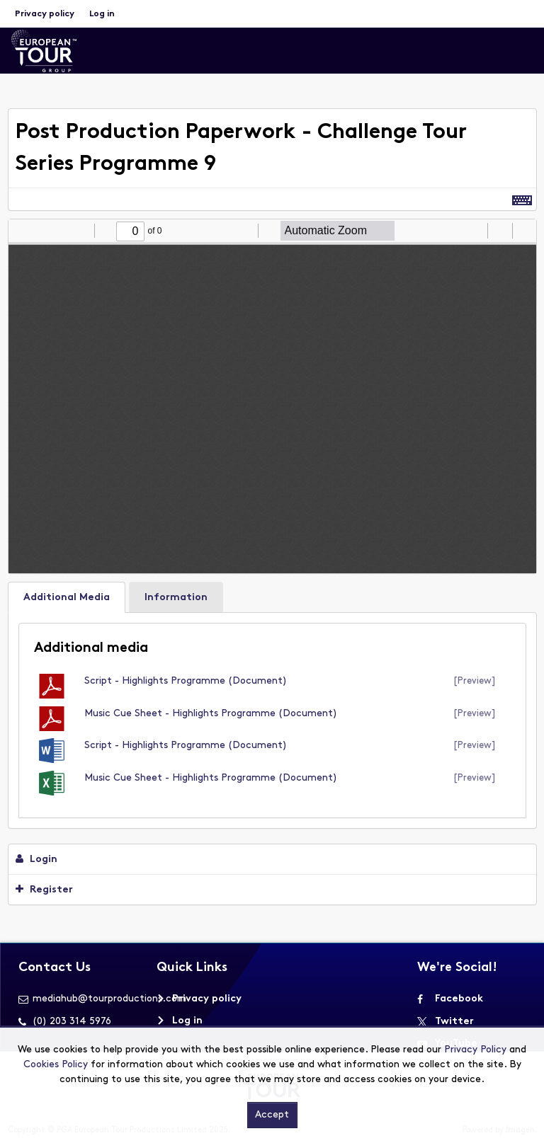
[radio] (474, 231)
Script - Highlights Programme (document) (185, 681)
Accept (272, 1115)
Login (36, 859)
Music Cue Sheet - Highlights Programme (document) (210, 713)
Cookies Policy (55, 1064)
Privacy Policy (475, 1050)
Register (44, 889)
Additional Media (66, 597)
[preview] (474, 681)
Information (176, 597)
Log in (102, 14)
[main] (272, 510)
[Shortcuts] (522, 199)
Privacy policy (44, 14)
